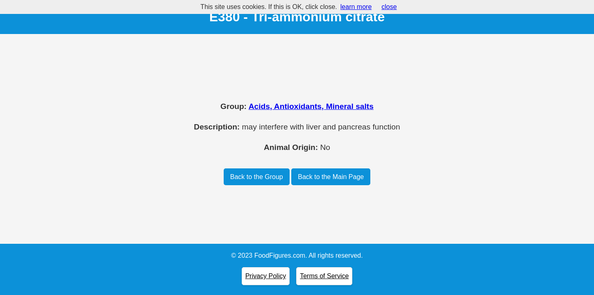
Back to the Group (256, 176)
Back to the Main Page (331, 176)
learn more (356, 6)
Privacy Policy (265, 275)
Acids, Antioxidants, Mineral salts (311, 106)
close (389, 6)
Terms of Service (324, 275)
